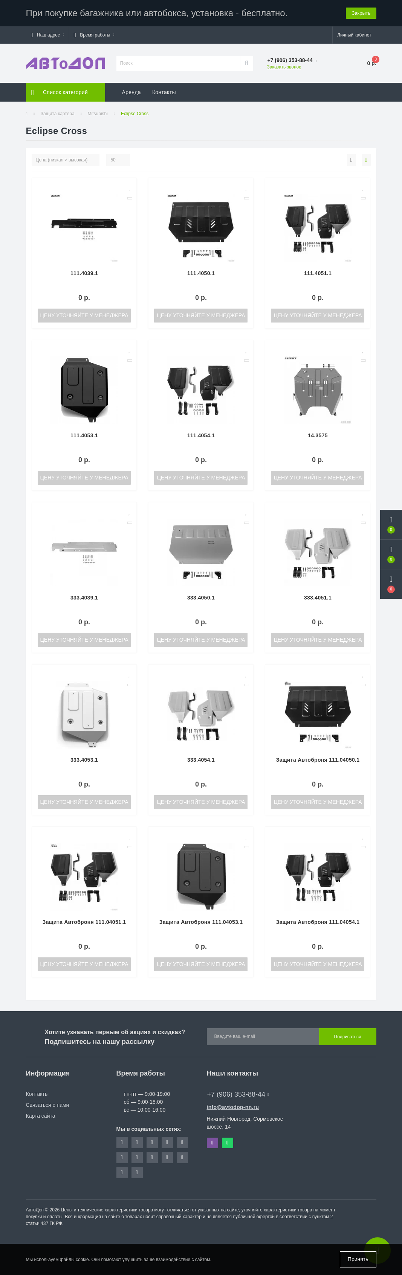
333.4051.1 (318, 598)
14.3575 (318, 435)
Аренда (131, 92)
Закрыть (361, 13)
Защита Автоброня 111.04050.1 (318, 760)
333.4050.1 (201, 598)
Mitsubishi (98, 113)
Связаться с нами (47, 1105)
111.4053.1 (84, 435)
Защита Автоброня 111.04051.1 (84, 922)
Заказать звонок (284, 67)
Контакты (164, 92)
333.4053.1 (84, 760)
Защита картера (58, 113)
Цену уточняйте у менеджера (84, 315)
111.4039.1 (84, 273)
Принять (358, 1259)
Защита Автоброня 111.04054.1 (318, 922)
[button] (47, 35)
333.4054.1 (201, 760)
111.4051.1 (318, 273)
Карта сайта (40, 1116)
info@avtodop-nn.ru (233, 1107)
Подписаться (347, 1036)
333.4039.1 (84, 598)
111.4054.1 (201, 435)
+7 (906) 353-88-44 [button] (238, 1094)
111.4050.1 (201, 273)
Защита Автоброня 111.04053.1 (201, 922)
